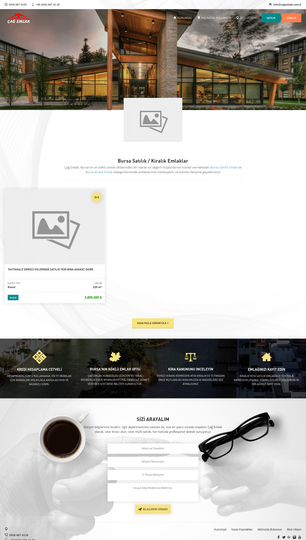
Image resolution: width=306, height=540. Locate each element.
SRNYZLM (294, 536)
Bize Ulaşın (294, 506)
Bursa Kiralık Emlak (99, 172)
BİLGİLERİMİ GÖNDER (153, 486)
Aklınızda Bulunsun (270, 506)
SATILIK (271, 17)
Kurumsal (220, 506)
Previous (5, 65)
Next (301, 65)
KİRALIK (291, 17)
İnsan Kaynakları (241, 506)
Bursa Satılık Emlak (223, 167)
